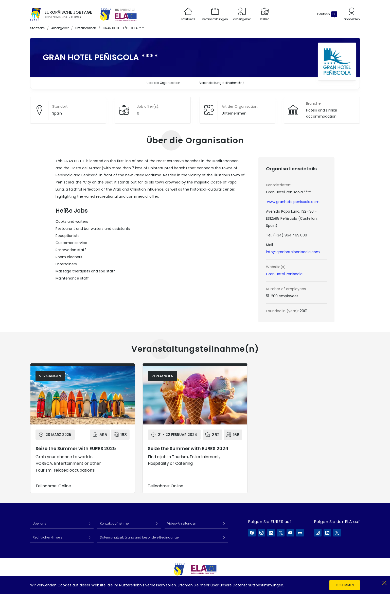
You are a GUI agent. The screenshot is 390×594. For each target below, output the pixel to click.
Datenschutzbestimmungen (258, 585)
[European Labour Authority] (126, 17)
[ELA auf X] (337, 532)
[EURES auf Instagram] (261, 532)
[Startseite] (35, 14)
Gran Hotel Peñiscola (284, 273)
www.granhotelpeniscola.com (293, 201)
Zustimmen (344, 585)
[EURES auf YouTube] (290, 532)
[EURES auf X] (281, 532)
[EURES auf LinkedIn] (271, 532)
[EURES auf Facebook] (252, 532)
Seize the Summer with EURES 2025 (76, 448)
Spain (57, 113)
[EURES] (105, 14)
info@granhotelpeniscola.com (293, 251)
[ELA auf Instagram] (318, 532)
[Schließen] (384, 582)
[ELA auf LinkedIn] (327, 532)
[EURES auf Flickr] (300, 532)
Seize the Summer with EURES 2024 (188, 448)
